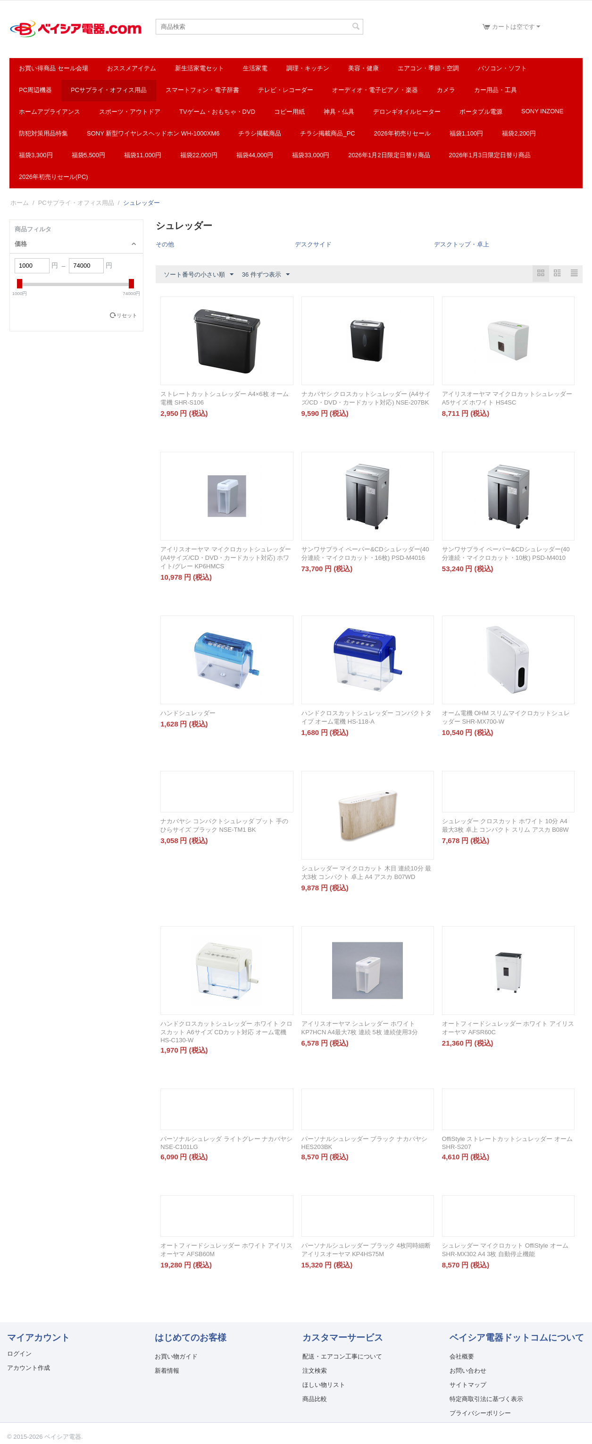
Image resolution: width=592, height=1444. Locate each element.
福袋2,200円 (519, 133)
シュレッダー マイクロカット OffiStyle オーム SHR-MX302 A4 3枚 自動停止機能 (505, 1250)
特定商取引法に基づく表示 (486, 1398)
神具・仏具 (339, 111)
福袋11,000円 (142, 155)
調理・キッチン (307, 68)
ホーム (19, 202)
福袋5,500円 (89, 155)
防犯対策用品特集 (43, 133)
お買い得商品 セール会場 (53, 68)
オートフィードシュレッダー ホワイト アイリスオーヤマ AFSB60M (226, 1250)
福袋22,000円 (198, 155)
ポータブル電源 (480, 111)
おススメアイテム (131, 68)
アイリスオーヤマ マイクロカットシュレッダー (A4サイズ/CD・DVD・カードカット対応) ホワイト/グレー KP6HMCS (225, 558)
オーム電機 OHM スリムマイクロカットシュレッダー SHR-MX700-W (506, 717)
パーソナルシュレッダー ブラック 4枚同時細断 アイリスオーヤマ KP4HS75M (366, 1250)
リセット (127, 315)
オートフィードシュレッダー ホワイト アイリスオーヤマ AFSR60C (508, 1028)
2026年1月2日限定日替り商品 (389, 155)
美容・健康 (363, 68)
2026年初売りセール (402, 133)
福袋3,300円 (36, 155)
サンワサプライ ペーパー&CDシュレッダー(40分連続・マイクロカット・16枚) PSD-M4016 (365, 553)
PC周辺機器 (35, 89)
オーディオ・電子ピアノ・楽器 (375, 89)
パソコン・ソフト (502, 68)
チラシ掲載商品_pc (327, 133)
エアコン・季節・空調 (428, 68)
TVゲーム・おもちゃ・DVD (217, 111)
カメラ (446, 89)
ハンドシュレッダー (188, 713)
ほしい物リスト (323, 1384)
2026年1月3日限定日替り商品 (490, 155)
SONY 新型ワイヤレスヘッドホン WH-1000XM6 (153, 133)
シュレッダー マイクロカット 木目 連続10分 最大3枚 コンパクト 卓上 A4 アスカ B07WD (366, 872)
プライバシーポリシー (480, 1413)
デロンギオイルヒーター (407, 111)
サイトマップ (468, 1384)
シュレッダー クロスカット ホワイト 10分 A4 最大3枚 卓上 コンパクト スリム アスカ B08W (505, 825)
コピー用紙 (289, 111)
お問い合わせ (468, 1370)
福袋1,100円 (467, 133)
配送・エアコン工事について (342, 1356)
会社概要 (462, 1356)
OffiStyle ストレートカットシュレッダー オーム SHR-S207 (507, 1142)
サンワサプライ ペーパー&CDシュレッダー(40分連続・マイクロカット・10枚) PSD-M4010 (506, 553)
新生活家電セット (199, 68)
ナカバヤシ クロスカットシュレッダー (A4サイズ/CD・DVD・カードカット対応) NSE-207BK (366, 398)
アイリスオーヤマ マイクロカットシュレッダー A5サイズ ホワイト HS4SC (507, 398)
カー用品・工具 (495, 89)
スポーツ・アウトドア (129, 111)
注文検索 (314, 1370)
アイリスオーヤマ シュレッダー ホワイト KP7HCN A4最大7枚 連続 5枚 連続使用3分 (359, 1028)
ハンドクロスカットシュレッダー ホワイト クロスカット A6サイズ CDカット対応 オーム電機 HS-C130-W (226, 1032)
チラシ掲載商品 (259, 133)
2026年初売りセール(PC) (53, 176)
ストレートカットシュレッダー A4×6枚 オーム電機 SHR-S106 (224, 398)
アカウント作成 (28, 1367)
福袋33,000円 (310, 155)
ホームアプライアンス (49, 111)
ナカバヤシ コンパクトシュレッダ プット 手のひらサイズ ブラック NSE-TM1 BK (224, 825)
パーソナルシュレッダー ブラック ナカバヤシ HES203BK (364, 1142)
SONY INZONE (542, 111)
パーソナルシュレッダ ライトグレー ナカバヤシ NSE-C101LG (226, 1142)
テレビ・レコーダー (285, 89)
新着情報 (167, 1370)
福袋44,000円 (255, 155)
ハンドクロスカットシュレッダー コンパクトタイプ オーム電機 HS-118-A (366, 717)
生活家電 (255, 68)
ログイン (19, 1353)
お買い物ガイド (176, 1356)
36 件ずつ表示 (266, 274)
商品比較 (314, 1398)
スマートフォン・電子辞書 (202, 89)
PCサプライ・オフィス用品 (109, 89)
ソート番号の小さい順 (198, 274)
